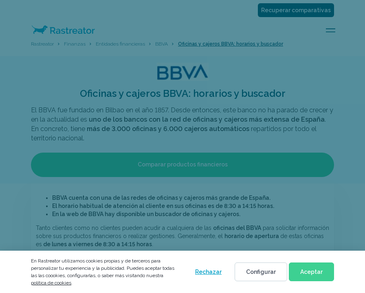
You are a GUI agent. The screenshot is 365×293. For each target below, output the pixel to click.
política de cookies (51, 283)
